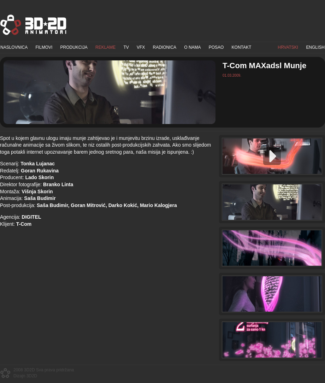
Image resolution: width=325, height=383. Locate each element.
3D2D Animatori (33, 24)
